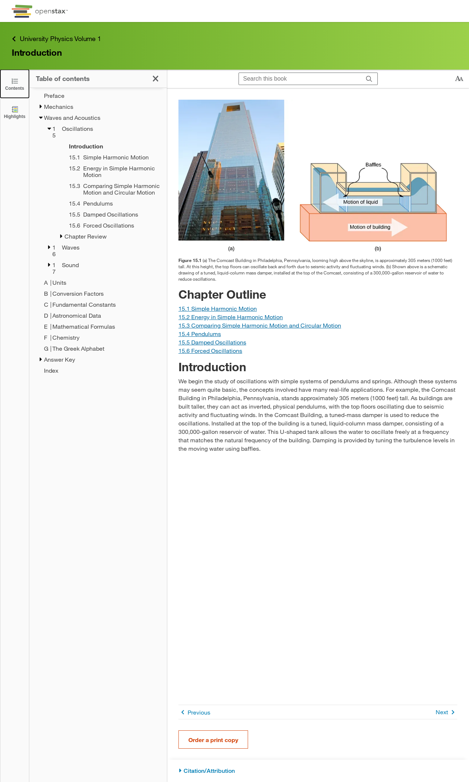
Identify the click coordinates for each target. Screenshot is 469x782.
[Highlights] (14, 112)
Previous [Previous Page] (194, 712)
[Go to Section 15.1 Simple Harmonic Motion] (217, 308)
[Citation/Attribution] (317, 770)
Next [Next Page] (446, 712)
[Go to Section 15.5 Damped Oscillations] (212, 342)
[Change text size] (459, 79)
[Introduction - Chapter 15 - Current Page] (108, 146)
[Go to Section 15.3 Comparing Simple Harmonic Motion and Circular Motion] (259, 325)
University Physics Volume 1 (56, 38)
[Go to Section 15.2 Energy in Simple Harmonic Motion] (230, 316)
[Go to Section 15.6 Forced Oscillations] (210, 350)
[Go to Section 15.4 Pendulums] (199, 333)
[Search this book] (300, 79)
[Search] (369, 79)
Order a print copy (213, 739)
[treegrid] (98, 233)
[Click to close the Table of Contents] (14, 84)
